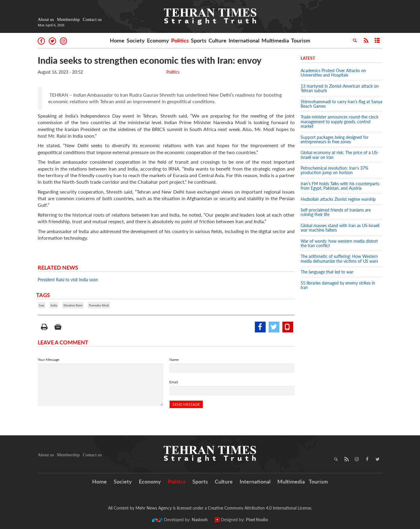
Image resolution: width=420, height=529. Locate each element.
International (244, 40)
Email (173, 382)
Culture (217, 40)
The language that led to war (327, 271)
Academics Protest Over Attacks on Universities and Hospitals (333, 72)
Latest (308, 58)
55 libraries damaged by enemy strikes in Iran (338, 285)
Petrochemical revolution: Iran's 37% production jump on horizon (334, 170)
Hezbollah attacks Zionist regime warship (339, 199)
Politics (180, 40)
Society (136, 40)
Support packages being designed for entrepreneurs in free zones (335, 139)
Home (117, 40)
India (54, 305)
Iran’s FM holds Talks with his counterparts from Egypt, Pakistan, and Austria (340, 186)
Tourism (300, 40)
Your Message (48, 359)
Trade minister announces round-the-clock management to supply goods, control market (339, 121)
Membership (68, 19)
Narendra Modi (99, 305)
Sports (198, 40)
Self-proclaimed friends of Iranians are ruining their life (336, 212)
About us (46, 19)
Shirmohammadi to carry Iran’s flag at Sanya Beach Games (341, 104)
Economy (158, 40)
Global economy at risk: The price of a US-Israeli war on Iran (340, 154)
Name (174, 359)
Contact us (92, 19)
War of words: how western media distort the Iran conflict (339, 243)
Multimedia (275, 40)
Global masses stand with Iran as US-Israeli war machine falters (340, 227)
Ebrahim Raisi (72, 305)
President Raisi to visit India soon (68, 279)
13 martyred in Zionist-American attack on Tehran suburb (340, 88)
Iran (41, 305)
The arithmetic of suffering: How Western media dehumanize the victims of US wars (339, 258)
